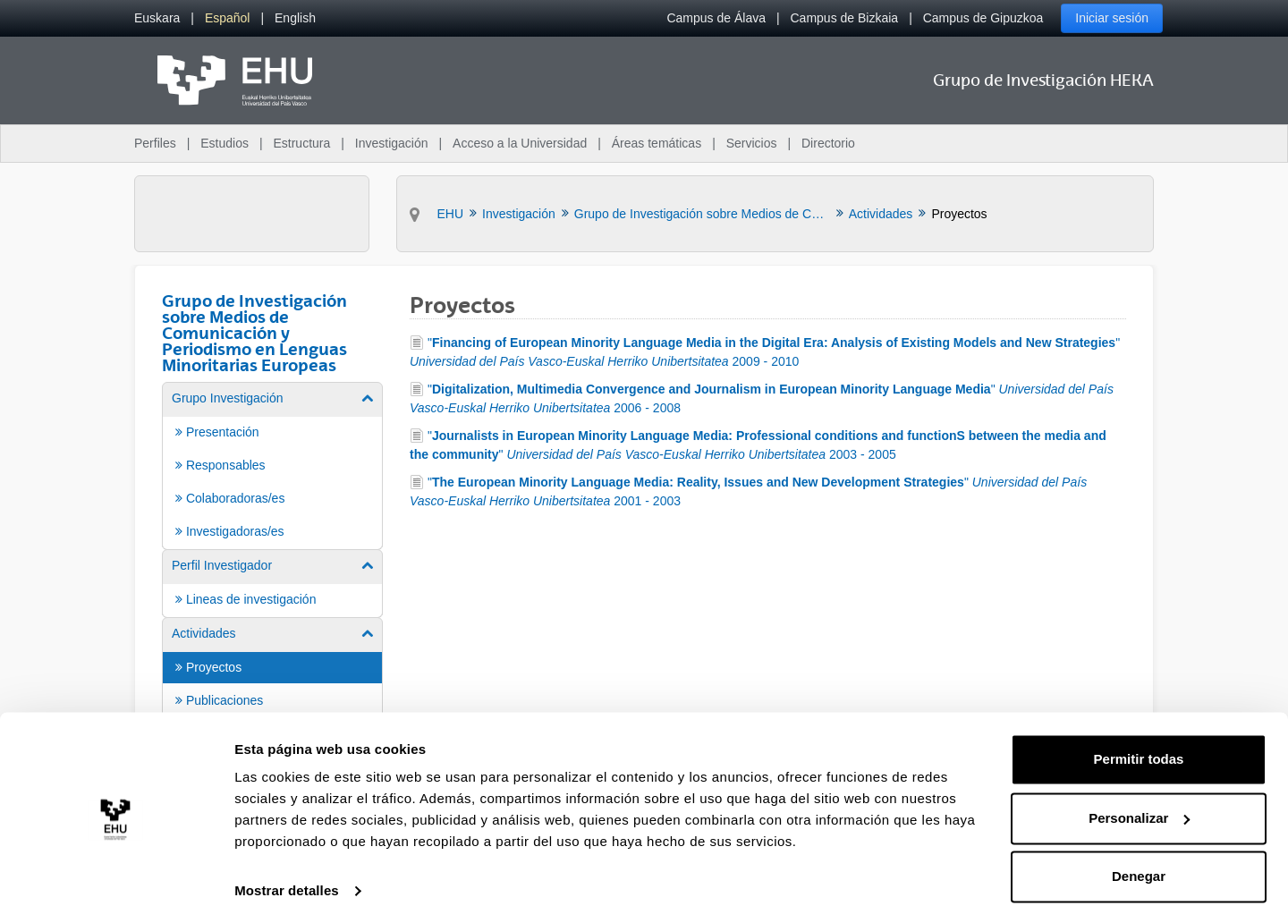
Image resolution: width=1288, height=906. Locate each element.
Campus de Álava (716, 18)
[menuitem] (157, 18)
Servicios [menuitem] (751, 143)
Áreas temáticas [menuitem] (656, 143)
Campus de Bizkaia (845, 18)
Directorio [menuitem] (828, 143)
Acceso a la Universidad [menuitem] (520, 143)
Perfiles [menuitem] (155, 143)
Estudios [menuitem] (224, 143)
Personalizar (1139, 797)
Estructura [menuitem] (301, 143)
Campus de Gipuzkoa (983, 18)
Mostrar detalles (286, 870)
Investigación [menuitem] (391, 143)
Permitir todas (1139, 739)
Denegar (1138, 856)
